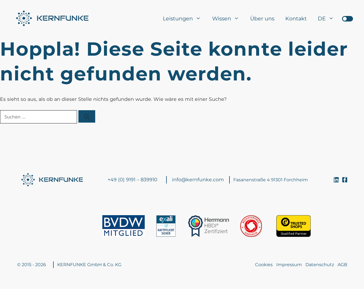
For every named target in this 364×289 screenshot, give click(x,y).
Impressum (289, 264)
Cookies (264, 264)
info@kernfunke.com (198, 179)
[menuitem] (325, 18)
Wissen (228, 18)
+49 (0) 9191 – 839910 (132, 179)
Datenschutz (319, 264)
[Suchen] (86, 116)
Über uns (262, 18)
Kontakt (296, 18)
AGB (342, 264)
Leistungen (184, 18)
